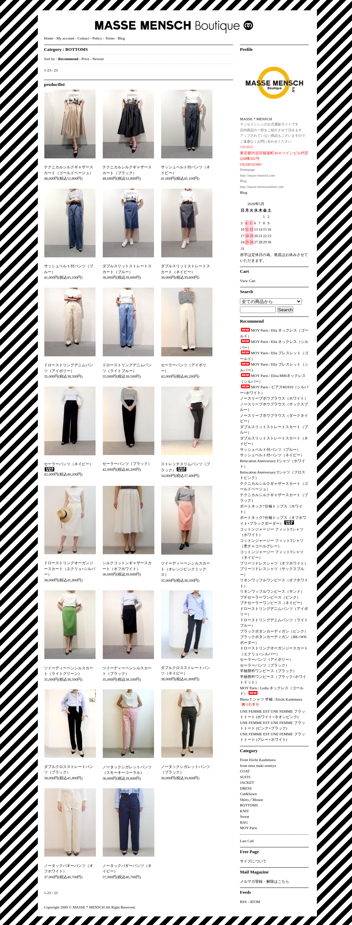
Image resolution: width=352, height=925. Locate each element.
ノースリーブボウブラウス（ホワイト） (274, 398)
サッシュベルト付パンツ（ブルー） (270, 449)
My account (65, 38)
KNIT (244, 811)
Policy (97, 38)
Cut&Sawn (248, 794)
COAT (245, 771)
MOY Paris (248, 828)
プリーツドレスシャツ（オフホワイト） (274, 563)
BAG (244, 822)
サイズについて (253, 861)
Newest (98, 59)
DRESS (246, 788)
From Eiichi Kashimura (258, 760)
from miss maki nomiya (258, 766)
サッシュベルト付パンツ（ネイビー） (272, 455)
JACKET (247, 782)
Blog (121, 38)
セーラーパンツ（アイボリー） (266, 659)
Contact (83, 38)
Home (48, 38)
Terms (109, 38)
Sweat (244, 816)
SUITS (245, 777)
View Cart (247, 281)
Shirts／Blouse (251, 800)
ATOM (255, 902)
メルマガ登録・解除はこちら (264, 881)
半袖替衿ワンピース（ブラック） (268, 671)
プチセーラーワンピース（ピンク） (270, 597)
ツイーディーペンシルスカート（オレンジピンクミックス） (185, 569)
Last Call (247, 841)
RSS (243, 902)
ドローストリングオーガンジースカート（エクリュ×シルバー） (69, 568)
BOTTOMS (76, 49)
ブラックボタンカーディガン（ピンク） (274, 631)
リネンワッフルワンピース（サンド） (272, 591)
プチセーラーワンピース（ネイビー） (272, 603)
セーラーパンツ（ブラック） (127, 463)
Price (85, 59)
